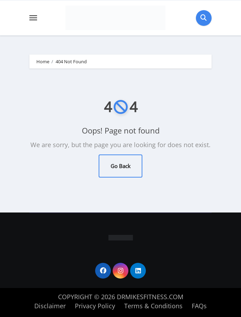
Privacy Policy (95, 306)
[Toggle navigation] (33, 17)
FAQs (199, 306)
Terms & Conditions (153, 306)
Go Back (120, 166)
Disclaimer (50, 306)
